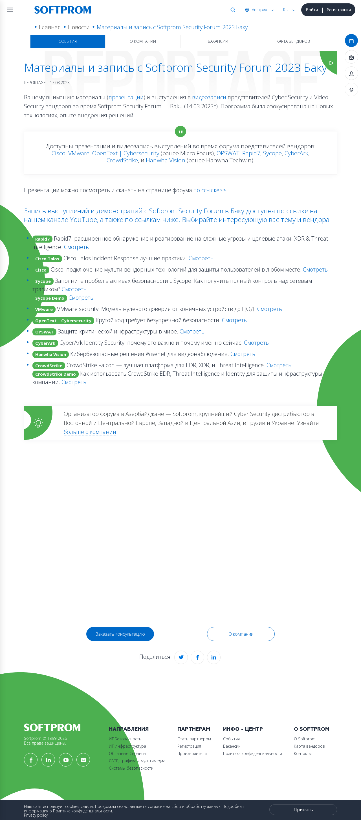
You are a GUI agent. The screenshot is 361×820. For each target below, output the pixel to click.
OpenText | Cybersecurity (125, 153)
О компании (143, 41)
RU (285, 9)
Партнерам (193, 729)
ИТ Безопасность (125, 738)
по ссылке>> (209, 190)
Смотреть (76, 247)
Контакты (303, 753)
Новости (79, 27)
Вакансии (218, 41)
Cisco (58, 153)
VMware (78, 153)
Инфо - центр (243, 729)
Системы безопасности (131, 768)
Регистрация (339, 9)
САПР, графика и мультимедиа (137, 760)
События (68, 41)
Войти (312, 9)
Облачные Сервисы (127, 753)
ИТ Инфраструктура (127, 746)
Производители (192, 753)
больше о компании (90, 432)
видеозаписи (209, 97)
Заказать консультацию (120, 634)
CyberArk (296, 153)
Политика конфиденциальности (252, 753)
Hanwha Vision (165, 160)
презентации (126, 97)
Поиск (232, 10)
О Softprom (311, 729)
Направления (129, 729)
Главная (50, 27)
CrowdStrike (122, 160)
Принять (303, 809)
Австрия (259, 9)
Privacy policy (36, 815)
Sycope (272, 153)
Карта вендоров (293, 41)
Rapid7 (251, 153)
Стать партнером (194, 738)
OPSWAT (228, 153)
